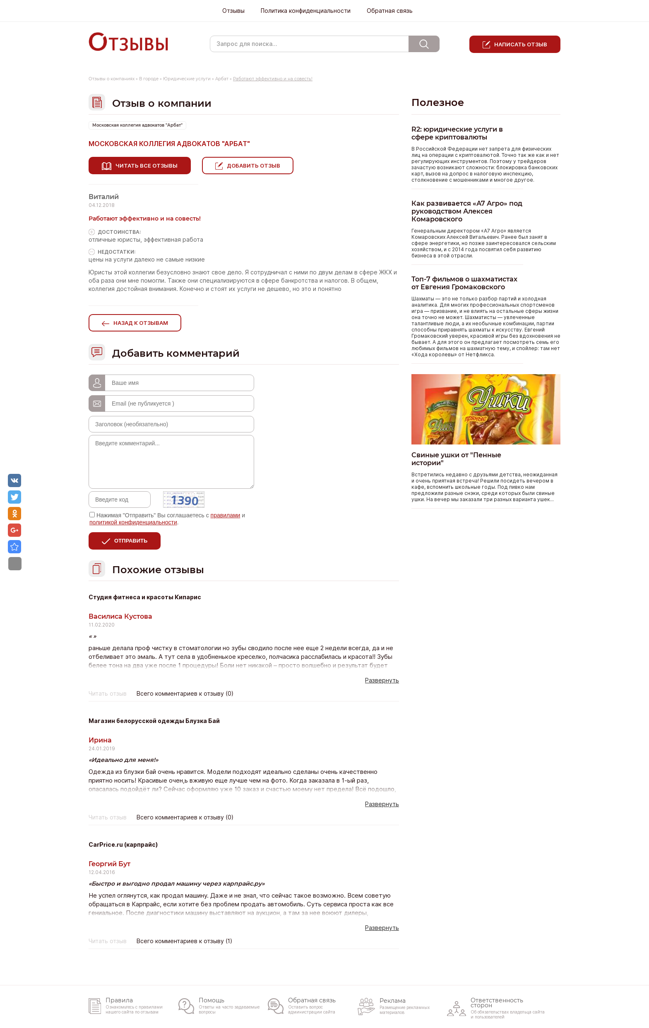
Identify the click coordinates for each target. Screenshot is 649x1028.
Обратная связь (390, 10)
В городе (149, 79)
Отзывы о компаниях (112, 79)
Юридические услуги (187, 79)
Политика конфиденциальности (306, 10)
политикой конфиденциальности (133, 520)
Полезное (437, 102)
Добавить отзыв (256, 165)
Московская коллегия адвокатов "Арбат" (137, 125)
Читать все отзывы (146, 165)
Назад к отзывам (140, 321)
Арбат (221, 79)
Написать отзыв (520, 44)
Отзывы (233, 10)
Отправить (130, 539)
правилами (225, 513)
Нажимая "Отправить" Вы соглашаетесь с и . (167, 517)
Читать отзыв (108, 692)
